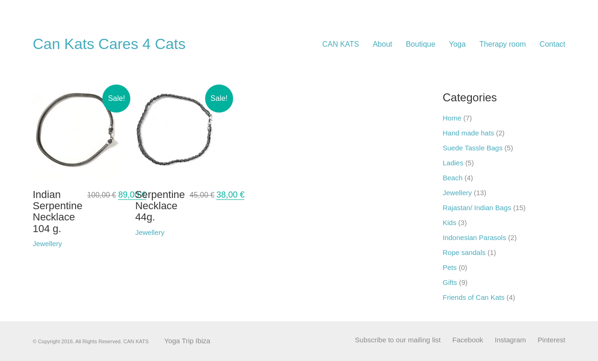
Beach (453, 178)
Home (452, 118)
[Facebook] (467, 340)
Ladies (453, 163)
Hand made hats (468, 133)
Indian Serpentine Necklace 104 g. (57, 211)
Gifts (450, 282)
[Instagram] (510, 340)
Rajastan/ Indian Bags (477, 208)
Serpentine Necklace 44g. (160, 206)
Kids (449, 223)
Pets (450, 267)
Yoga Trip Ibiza (187, 341)
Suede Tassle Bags (473, 148)
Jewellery (457, 193)
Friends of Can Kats (474, 297)
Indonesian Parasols (474, 237)
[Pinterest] (551, 340)
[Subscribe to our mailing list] (398, 340)
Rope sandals (464, 252)
